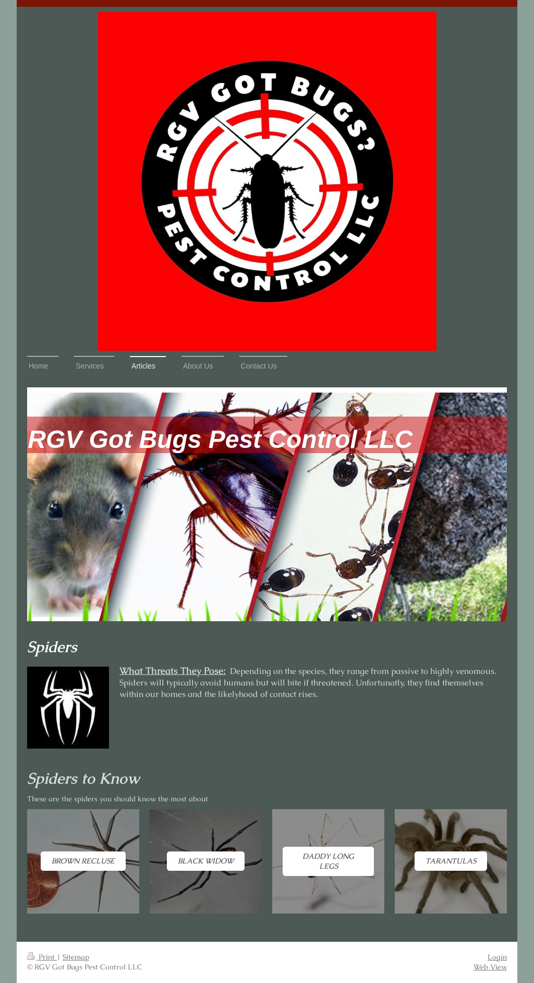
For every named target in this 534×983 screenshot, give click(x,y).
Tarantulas (451, 861)
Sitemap (76, 957)
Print (42, 957)
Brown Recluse (83, 861)
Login (497, 957)
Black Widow (206, 861)
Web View (490, 967)
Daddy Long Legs (328, 861)
